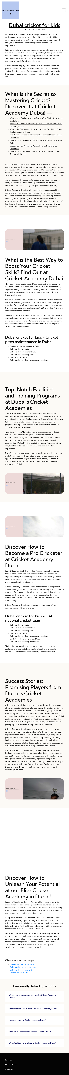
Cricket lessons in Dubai (20, 972)
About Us (9, 1069)
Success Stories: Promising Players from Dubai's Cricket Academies (34, 845)
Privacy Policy (11, 1064)
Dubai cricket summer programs (23, 967)
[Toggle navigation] (64, 10)
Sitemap (8, 1060)
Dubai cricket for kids (34, 25)
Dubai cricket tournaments (21, 970)
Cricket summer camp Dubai (22, 964)
